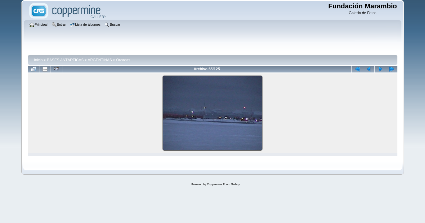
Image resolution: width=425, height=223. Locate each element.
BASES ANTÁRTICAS (65, 60)
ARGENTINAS (100, 60)
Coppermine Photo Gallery (223, 184)
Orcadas (123, 60)
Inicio (38, 60)
